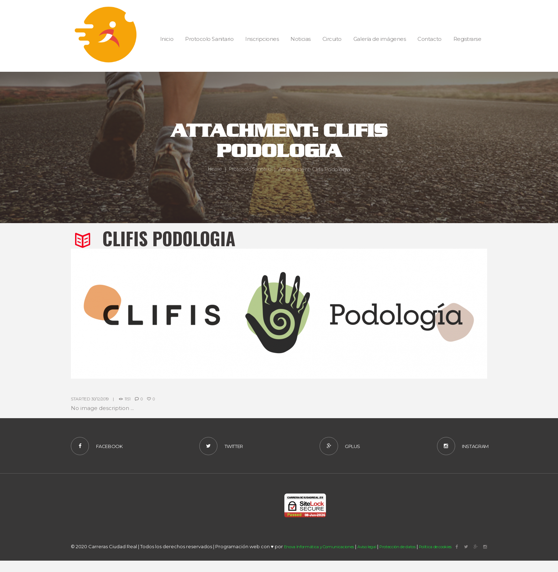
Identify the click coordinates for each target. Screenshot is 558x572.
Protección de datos (416, 560)
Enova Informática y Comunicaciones (324, 560)
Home (212, 169)
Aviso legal (379, 560)
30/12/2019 (101, 398)
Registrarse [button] (467, 39)
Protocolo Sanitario (251, 169)
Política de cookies (463, 560)
